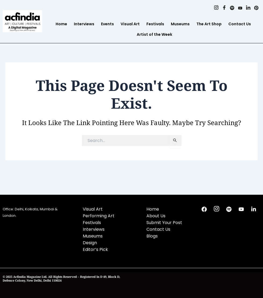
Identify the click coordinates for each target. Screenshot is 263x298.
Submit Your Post (164, 222)
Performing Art (98, 216)
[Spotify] (231, 8)
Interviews (84, 24)
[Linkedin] (248, 8)
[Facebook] (223, 8)
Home (61, 24)
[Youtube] (239, 8)
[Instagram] (214, 8)
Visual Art (130, 24)
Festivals (155, 24)
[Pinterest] (256, 8)
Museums (180, 24)
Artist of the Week (154, 34)
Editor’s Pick (95, 249)
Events (107, 24)
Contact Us (239, 24)
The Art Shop (209, 24)
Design (90, 243)
